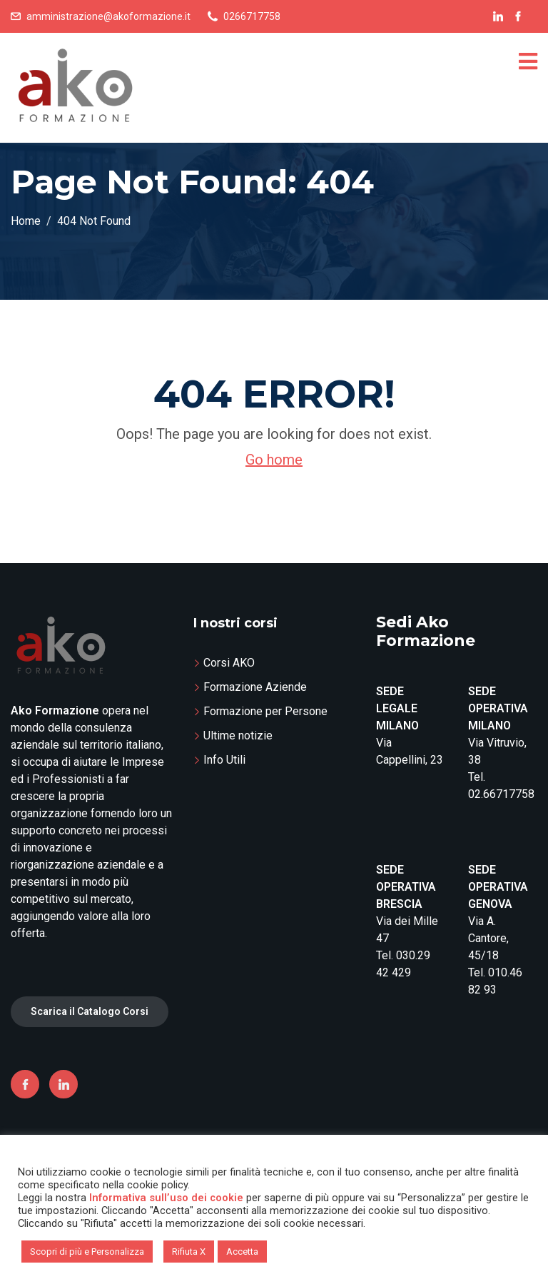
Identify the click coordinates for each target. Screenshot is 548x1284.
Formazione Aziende (255, 687)
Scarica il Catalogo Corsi (89, 1011)
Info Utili (224, 760)
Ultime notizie (238, 735)
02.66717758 (501, 794)
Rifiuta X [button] (189, 1251)
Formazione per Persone (265, 711)
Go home (274, 459)
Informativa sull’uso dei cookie (166, 1197)
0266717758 (251, 16)
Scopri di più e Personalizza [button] (87, 1251)
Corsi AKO (229, 662)
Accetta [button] (242, 1251)
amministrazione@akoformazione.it (108, 16)
